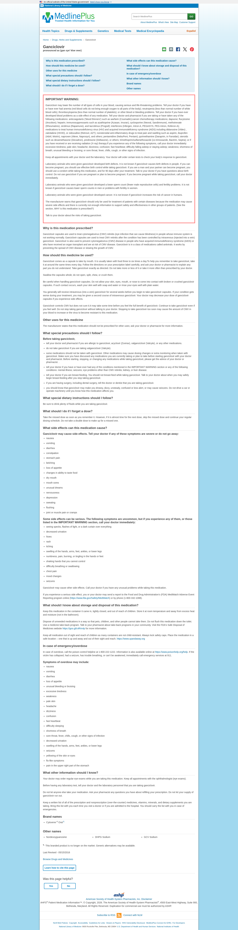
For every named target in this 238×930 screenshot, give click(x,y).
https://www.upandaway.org (131, 638)
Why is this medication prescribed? (65, 60)
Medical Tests (122, 31)
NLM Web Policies (60, 923)
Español (191, 31)
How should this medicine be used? (65, 65)
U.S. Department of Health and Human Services (136, 927)
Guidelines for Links (97, 923)
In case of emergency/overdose (144, 73)
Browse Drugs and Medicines (58, 859)
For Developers (179, 923)
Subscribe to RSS (109, 915)
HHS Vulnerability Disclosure (133, 923)
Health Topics (51, 31)
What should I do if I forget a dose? (65, 85)
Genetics (103, 31)
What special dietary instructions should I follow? (73, 80)
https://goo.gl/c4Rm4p (73, 628)
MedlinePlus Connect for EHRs (158, 923)
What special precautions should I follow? (69, 75)
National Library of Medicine (58, 5)
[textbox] (160, 16)
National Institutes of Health (168, 927)
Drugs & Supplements (78, 31)
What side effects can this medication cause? (152, 60)
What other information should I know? (148, 78)
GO (191, 16)
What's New (163, 22)
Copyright (73, 923)
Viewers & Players (113, 923)
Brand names (134, 83)
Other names (134, 88)
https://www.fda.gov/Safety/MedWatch (90, 598)
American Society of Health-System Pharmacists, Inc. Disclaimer (119, 899)
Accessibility (83, 923)
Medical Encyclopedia (150, 31)
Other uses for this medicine (61, 70)
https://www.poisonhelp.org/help (171, 652)
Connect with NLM (132, 915)
